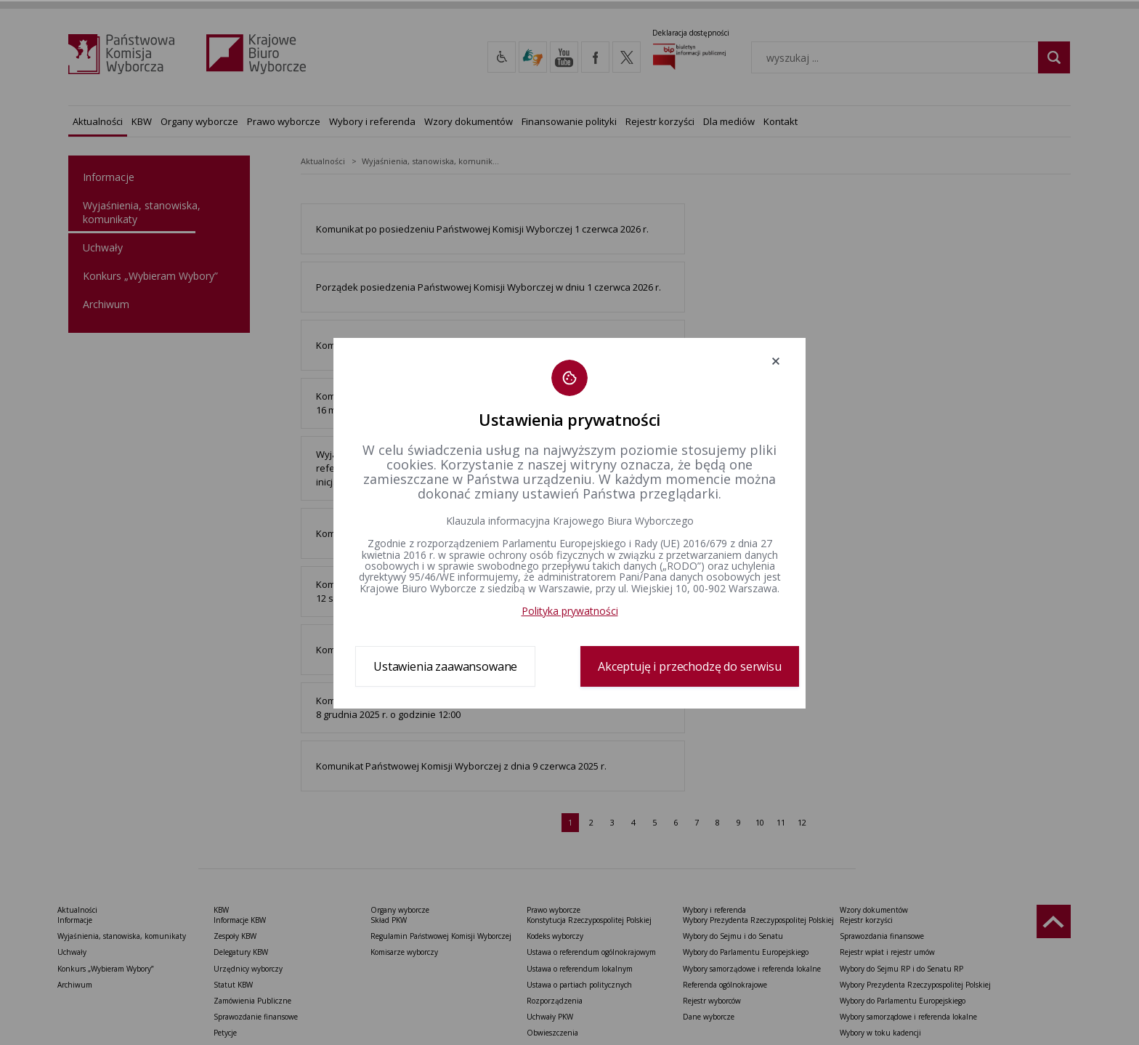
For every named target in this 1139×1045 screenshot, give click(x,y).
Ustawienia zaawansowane (445, 666)
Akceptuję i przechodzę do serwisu (690, 666)
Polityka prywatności (570, 611)
